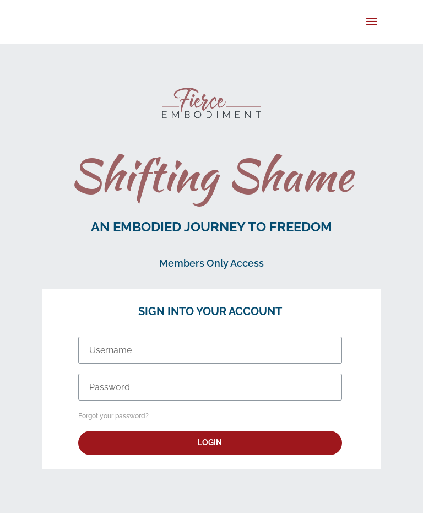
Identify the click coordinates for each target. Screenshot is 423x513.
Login (210, 442)
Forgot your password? (113, 416)
